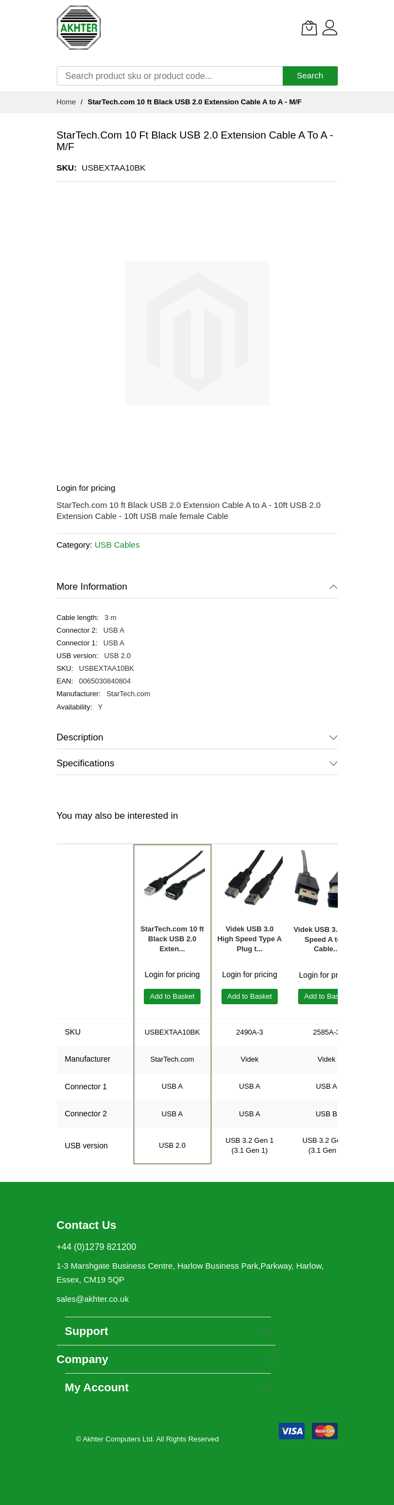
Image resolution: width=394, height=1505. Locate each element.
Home (66, 102)
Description (80, 737)
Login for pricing (86, 487)
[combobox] (170, 76)
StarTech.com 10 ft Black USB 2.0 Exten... (172, 939)
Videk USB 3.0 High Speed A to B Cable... (327, 939)
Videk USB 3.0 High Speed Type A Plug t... (249, 939)
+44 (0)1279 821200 (97, 1247)
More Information (92, 586)
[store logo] (79, 28)
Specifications (86, 763)
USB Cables (117, 544)
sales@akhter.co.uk (93, 1298)
